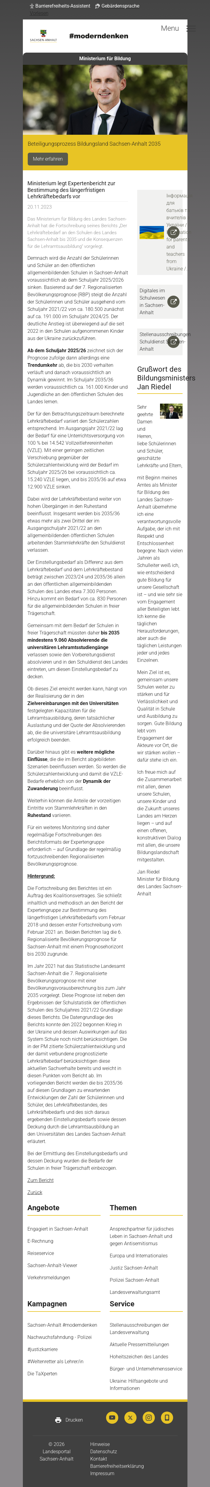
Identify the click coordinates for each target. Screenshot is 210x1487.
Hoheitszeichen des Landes (139, 1357)
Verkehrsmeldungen (48, 1277)
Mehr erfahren (48, 159)
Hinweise (100, 1444)
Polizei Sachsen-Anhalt (134, 1280)
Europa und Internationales (139, 1256)
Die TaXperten (42, 1374)
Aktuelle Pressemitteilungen (139, 1344)
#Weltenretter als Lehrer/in (55, 1361)
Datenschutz (103, 1451)
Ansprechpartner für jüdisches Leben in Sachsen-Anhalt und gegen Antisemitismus (142, 1236)
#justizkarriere (42, 1349)
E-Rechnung (40, 1241)
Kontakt (98, 1459)
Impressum (102, 1473)
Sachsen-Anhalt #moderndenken (62, 1325)
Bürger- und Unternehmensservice (146, 1369)
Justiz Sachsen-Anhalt (134, 1268)
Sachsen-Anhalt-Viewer (52, 1265)
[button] (60, 6)
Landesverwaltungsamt (135, 1292)
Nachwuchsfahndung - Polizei (59, 1337)
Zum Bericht (40, 1180)
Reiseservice (40, 1253)
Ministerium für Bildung (105, 58)
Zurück (34, 1192)
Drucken (69, 1420)
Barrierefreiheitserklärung (117, 1466)
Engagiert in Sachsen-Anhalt (57, 1229)
